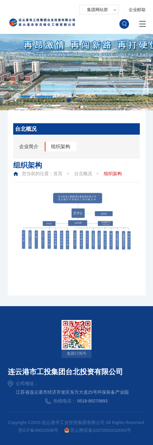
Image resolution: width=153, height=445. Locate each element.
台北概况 (83, 173)
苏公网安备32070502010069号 (97, 430)
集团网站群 (97, 9)
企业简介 (28, 146)
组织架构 (60, 146)
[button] (69, 100)
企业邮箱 (137, 9)
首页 (57, 173)
